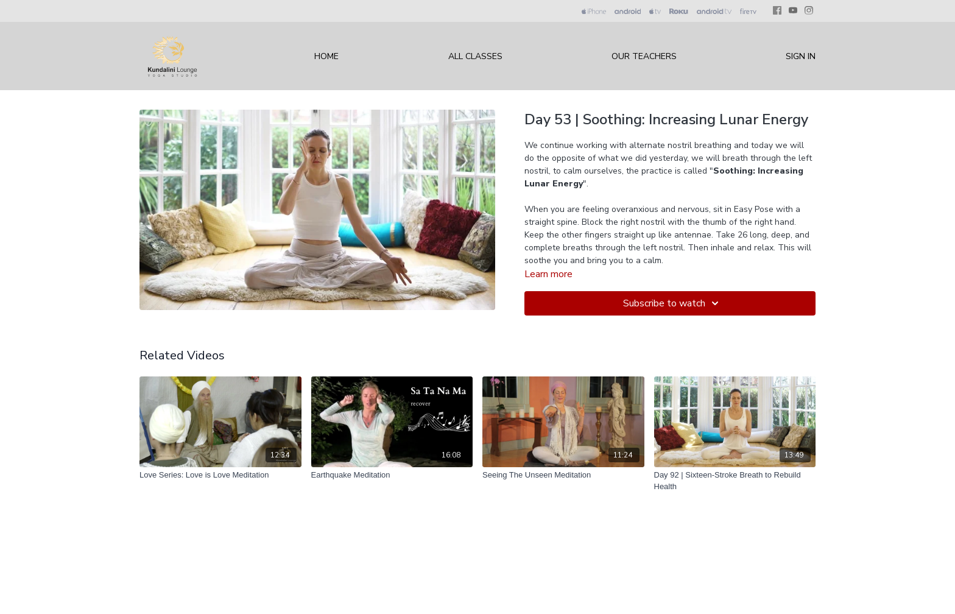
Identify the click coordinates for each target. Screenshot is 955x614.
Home (326, 56)
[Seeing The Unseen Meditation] (563, 475)
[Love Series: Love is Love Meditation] (220, 475)
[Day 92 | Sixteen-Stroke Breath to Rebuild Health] (735, 481)
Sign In (801, 56)
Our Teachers (644, 56)
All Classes (475, 56)
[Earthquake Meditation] (392, 475)
